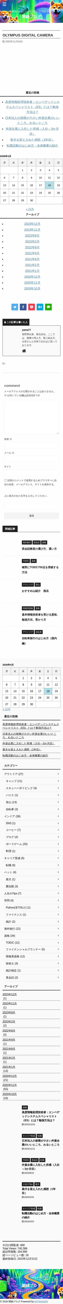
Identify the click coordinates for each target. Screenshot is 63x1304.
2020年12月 (32, 276)
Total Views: (10, 1248)
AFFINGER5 (41, 1301)
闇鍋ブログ (31, 17)
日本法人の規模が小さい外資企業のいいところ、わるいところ (29, 735)
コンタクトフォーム (20, 1277)
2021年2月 (32, 265)
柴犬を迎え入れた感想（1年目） (32, 139)
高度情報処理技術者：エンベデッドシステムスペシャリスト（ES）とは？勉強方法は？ (32, 107)
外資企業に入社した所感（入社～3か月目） (29, 743)
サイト (7, 466)
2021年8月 (32, 259)
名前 (8, 439)
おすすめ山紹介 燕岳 (35, 591)
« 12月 (30, 209)
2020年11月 (32, 282)
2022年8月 (32, 247)
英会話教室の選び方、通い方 (39, 548)
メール (9, 452)
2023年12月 (32, 224)
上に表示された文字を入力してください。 (26, 495)
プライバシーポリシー (42, 1277)
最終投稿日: (10, 1258)
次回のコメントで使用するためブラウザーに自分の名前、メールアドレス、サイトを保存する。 (30, 482)
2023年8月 (32, 235)
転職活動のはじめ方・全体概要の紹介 (32, 145)
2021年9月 (32, 253)
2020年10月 (32, 288)
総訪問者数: (10, 1251)
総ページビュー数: (14, 1255)
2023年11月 (32, 229)
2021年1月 (32, 271)
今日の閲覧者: (11, 1245)
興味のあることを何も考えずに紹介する (31, 1291)
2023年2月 (32, 241)
